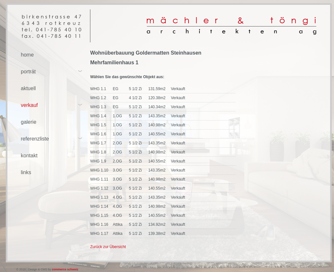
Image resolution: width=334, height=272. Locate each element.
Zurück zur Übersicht (108, 247)
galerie (28, 122)
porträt (28, 71)
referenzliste (35, 138)
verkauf (29, 105)
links (26, 172)
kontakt (29, 155)
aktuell (28, 88)
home (27, 55)
